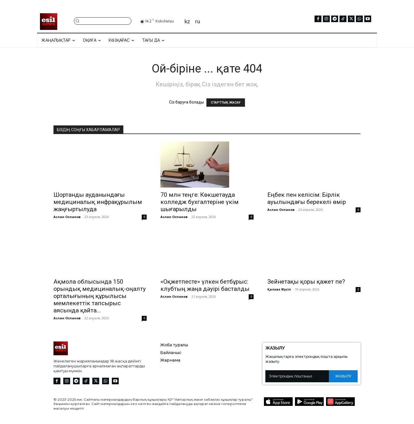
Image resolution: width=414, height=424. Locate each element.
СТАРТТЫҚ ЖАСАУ (226, 102)
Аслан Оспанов (66, 217)
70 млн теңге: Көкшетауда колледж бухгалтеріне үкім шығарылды (199, 202)
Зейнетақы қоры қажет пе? (306, 281)
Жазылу (343, 376)
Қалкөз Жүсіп (279, 289)
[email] (297, 376)
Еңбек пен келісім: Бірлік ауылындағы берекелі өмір (306, 198)
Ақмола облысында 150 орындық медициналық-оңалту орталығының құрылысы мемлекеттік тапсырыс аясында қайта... (99, 296)
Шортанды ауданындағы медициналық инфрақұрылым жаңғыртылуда (97, 202)
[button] (102, 21)
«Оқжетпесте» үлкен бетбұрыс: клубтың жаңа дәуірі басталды (205, 285)
